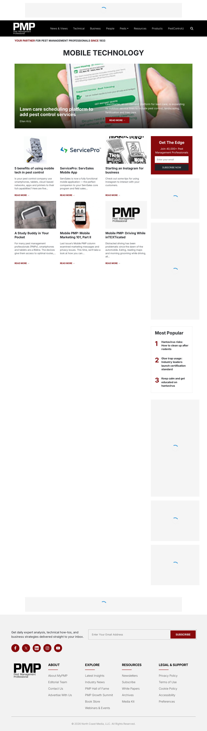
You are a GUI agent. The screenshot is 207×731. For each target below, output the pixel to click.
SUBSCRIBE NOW (171, 167)
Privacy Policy (168, 675)
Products (157, 28)
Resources (140, 28)
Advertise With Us (60, 695)
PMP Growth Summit (99, 695)
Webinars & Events (97, 708)
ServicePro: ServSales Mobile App (77, 170)
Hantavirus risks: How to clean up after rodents (174, 345)
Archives (128, 695)
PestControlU (176, 28)
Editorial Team (57, 682)
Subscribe (128, 682)
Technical (79, 28)
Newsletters (130, 675)
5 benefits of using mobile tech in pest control (34, 170)
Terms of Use (168, 682)
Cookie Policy (168, 688)
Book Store (92, 701)
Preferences (167, 701)
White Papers (131, 688)
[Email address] (172, 159)
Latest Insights (94, 675)
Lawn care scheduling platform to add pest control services (56, 111)
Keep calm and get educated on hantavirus (173, 382)
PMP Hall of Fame (97, 688)
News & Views (59, 28)
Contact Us (55, 688)
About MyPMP (57, 675)
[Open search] (192, 28)
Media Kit (128, 701)
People (110, 28)
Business (95, 28)
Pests (123, 28)
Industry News (95, 682)
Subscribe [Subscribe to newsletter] (183, 634)
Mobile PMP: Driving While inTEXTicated (125, 235)
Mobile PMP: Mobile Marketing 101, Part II (75, 235)
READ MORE (116, 120)
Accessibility (167, 695)
